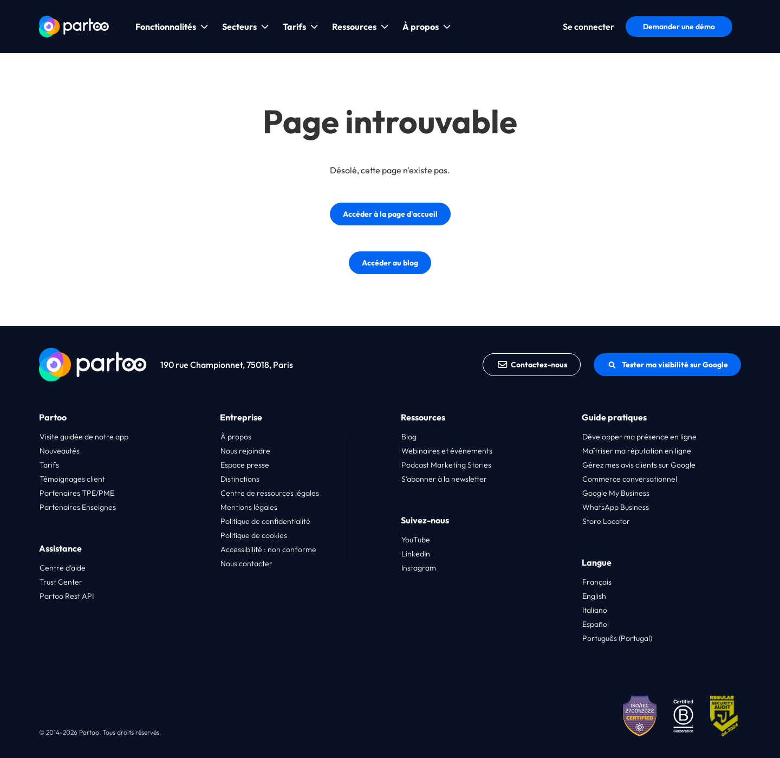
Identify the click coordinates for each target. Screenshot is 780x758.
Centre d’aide (63, 568)
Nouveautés (60, 451)
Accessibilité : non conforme (268, 549)
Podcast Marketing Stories (446, 465)
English (594, 596)
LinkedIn (415, 554)
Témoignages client (72, 479)
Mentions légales (248, 507)
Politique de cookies (253, 535)
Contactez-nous (532, 365)
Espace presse (244, 465)
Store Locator (606, 521)
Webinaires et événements (446, 451)
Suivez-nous (425, 520)
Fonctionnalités (165, 26)
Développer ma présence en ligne (639, 437)
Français (597, 582)
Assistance (60, 548)
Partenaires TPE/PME (77, 493)
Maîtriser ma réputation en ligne (636, 451)
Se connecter (588, 26)
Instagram (418, 568)
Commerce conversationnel (629, 479)
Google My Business (615, 493)
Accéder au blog (390, 263)
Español (595, 624)
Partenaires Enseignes (78, 507)
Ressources (354, 26)
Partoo (53, 417)
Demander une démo (679, 26)
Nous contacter (246, 563)
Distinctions (239, 479)
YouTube (415, 540)
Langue (597, 562)
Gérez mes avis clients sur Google (639, 465)
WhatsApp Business (615, 507)
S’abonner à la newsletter (444, 479)
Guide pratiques (614, 417)
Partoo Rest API (67, 596)
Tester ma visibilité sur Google (667, 365)
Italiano (594, 610)
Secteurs (239, 26)
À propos (420, 26)
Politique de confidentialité (265, 521)
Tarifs (294, 26)
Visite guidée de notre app (84, 437)
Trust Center (61, 582)
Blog (409, 437)
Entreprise (241, 417)
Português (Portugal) (617, 638)
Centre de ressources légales (269, 493)
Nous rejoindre (245, 451)
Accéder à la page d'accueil (390, 214)
